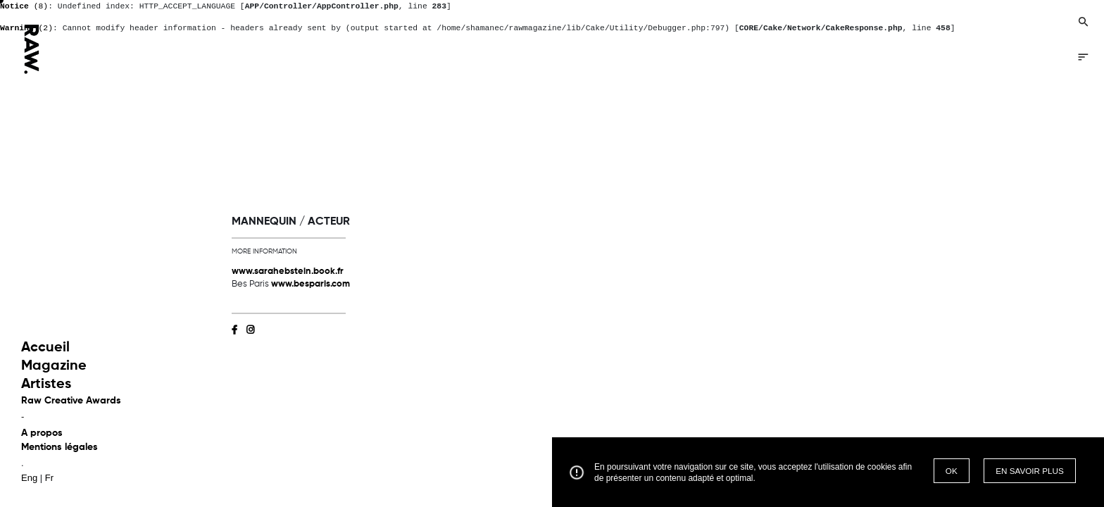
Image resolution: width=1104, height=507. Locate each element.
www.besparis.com (310, 284)
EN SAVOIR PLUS (1030, 470)
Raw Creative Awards (71, 401)
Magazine (54, 366)
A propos (42, 433)
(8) (24, 6)
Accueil (45, 348)
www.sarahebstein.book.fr (288, 271)
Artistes (46, 384)
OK (952, 470)
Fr (49, 477)
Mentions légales (59, 447)
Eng (29, 477)
